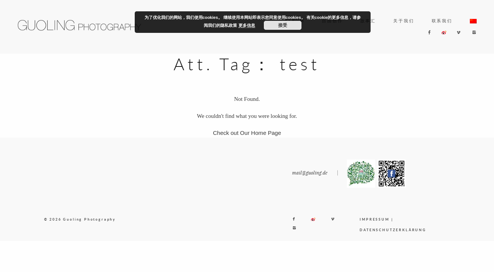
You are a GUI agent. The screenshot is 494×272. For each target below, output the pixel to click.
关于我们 (403, 20)
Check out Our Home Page (247, 133)
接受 (282, 25)
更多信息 (247, 25)
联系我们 (442, 20)
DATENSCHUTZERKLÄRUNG (393, 230)
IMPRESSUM (374, 219)
